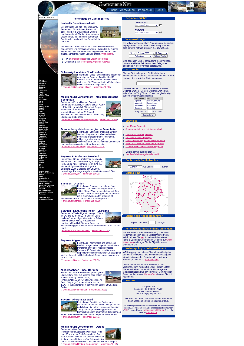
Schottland (42, 145)
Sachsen (66, 183)
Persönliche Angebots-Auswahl (95, 62)
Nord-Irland (42, 131)
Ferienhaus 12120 (100, 230)
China (40, 89)
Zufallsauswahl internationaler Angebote (144, 146)
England (41, 92)
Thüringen (42, 194)
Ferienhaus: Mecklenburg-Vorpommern (80, 119)
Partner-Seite (150, 274)
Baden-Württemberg (46, 173)
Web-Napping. (152, 259)
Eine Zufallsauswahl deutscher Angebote (145, 143)
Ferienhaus (155, 103)
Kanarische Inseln (84, 210)
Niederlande (43, 129)
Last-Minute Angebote (136, 126)
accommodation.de (45, 199)
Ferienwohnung (155, 101)
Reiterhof (155, 108)
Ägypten (140, 101)
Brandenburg (69, 129)
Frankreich (42, 94)
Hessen (41, 180)
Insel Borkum (89, 270)
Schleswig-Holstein (72, 72)
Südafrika (42, 154)
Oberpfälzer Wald (82, 299)
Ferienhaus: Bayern (71, 174)
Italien (40, 104)
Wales (40, 166)
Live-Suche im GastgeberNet (139, 134)
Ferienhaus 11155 (90, 317)
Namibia (41, 125)
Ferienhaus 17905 (95, 146)
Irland (40, 101)
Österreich (42, 134)
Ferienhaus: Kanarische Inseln (76, 230)
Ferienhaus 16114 (108, 344)
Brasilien (140, 108)
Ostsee (100, 326)
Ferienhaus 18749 (101, 87)
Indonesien (42, 99)
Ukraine (41, 161)
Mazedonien (43, 122)
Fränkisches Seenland (85, 156)
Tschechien (42, 157)
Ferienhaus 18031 (97, 290)
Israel (40, 103)
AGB (126, 310)
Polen (40, 140)
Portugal (41, 141)
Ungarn (41, 162)
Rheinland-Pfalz (44, 187)
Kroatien (41, 113)
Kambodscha (43, 106)
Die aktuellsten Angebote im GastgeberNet (145, 140)
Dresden (79, 183)
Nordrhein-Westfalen (46, 185)
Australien (140, 105)
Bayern (65, 156)
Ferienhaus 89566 (91, 201)
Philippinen (42, 138)
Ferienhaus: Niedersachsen (74, 290)
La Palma (103, 210)
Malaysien (42, 118)
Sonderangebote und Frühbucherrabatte (144, 129)
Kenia (40, 111)
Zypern (41, 168)
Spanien (66, 210)
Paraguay (42, 136)
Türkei (41, 159)
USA (40, 164)
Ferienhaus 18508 (108, 119)
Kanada (41, 108)
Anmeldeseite (106, 54)
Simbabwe (42, 150)
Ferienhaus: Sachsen (71, 201)
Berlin (40, 176)
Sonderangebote (78, 59)
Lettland (41, 115)
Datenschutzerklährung (153, 310)
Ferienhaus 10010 (90, 174)
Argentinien (140, 103)
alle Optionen (155, 98)
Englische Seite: (44, 197)
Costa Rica (42, 90)
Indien (40, 97)
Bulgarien (42, 87)
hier (142, 237)
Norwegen (42, 132)
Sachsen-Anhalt (44, 190)
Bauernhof (155, 105)
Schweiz (41, 148)
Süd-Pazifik (42, 155)
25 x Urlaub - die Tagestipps (139, 137)
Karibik (41, 110)
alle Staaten (140, 98)
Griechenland (43, 96)
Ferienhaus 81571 (90, 260)
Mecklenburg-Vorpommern (77, 96)
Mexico (41, 124)
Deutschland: (44, 171)
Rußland (41, 143)
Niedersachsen (70, 270)
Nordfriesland (95, 72)
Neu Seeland (43, 127)
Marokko (41, 120)
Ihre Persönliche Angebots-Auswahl (142, 154)
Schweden (42, 147)
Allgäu (76, 240)
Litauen (41, 117)
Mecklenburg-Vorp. (45, 182)
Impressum (151, 312)
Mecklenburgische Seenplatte (97, 129)
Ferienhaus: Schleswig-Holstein (76, 87)
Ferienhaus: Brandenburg (73, 146)
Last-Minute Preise (99, 59)
